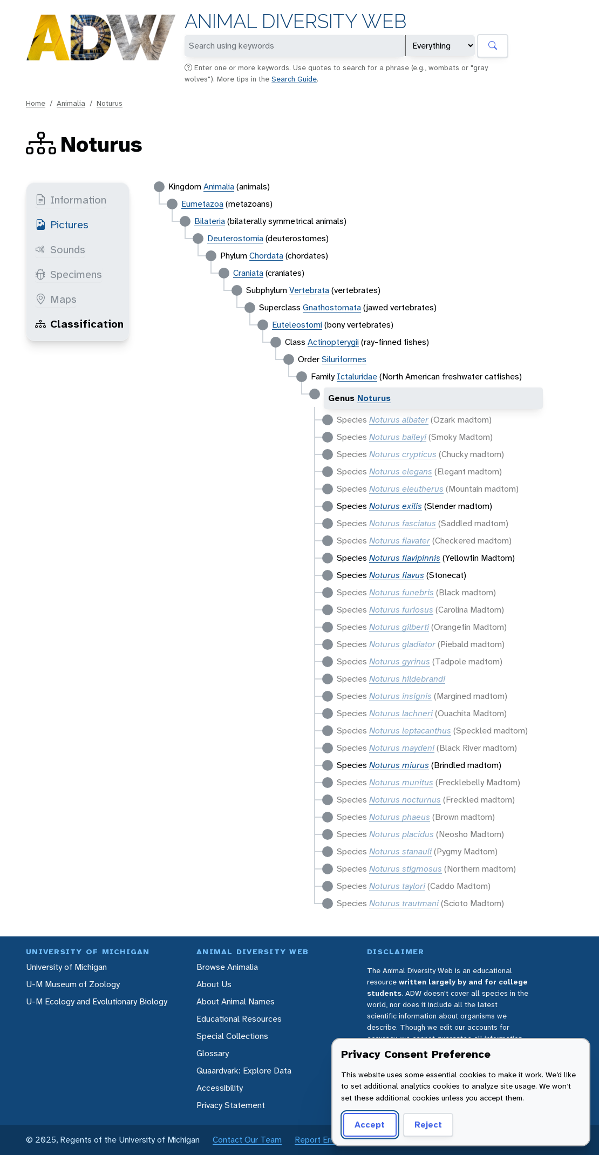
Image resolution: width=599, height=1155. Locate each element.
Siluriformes (344, 359)
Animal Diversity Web (295, 21)
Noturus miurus (399, 765)
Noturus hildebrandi (407, 678)
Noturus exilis (395, 506)
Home (35, 103)
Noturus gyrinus (399, 661)
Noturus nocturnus (405, 799)
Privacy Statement (230, 1105)
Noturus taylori (397, 886)
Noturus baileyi (397, 437)
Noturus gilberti (399, 627)
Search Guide (294, 79)
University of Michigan (66, 967)
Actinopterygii (333, 342)
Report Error (318, 1139)
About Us (214, 984)
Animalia (71, 103)
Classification (79, 324)
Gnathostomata (332, 307)
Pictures (62, 224)
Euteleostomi (297, 324)
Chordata (266, 255)
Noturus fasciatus (402, 523)
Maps (56, 299)
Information (70, 200)
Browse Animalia (227, 967)
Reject (428, 1124)
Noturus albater (398, 419)
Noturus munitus (401, 782)
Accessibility (219, 1087)
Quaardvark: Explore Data (243, 1070)
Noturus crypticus (403, 454)
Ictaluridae (357, 376)
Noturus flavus (396, 575)
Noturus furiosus (401, 609)
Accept (370, 1124)
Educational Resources (239, 1018)
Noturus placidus (401, 834)
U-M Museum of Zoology (73, 984)
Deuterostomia (235, 238)
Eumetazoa (202, 203)
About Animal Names (235, 1001)
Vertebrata (309, 290)
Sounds (60, 249)
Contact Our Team (247, 1139)
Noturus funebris (401, 592)
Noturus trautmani (404, 903)
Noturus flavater (399, 540)
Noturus (109, 103)
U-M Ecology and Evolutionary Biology (96, 1001)
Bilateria (209, 221)
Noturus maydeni (401, 747)
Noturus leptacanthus (410, 730)
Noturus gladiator (402, 644)
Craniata (248, 272)
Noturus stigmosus (405, 868)
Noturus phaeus (399, 817)
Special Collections (232, 1036)
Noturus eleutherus (406, 488)
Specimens (68, 274)
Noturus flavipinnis (404, 557)
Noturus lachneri (401, 713)
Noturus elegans (400, 471)
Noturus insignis (400, 696)
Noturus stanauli (400, 851)
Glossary (212, 1053)
